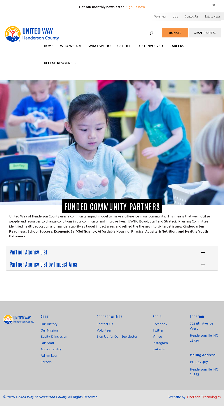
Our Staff (47, 343)
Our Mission (49, 330)
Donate (175, 32)
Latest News (213, 16)
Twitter (158, 330)
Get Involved (151, 45)
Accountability (51, 349)
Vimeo (157, 336)
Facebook (160, 324)
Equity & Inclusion (54, 336)
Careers (177, 45)
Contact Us (192, 16)
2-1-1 (175, 16)
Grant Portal (205, 32)
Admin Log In (50, 355)
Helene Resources (60, 63)
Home (48, 45)
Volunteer (160, 16)
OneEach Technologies (204, 397)
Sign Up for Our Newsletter (117, 336)
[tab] (112, 252)
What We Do (99, 45)
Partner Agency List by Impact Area (43, 264)
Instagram (160, 343)
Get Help (125, 45)
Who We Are (71, 45)
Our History (49, 324)
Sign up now (135, 7)
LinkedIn (159, 349)
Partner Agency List (28, 251)
